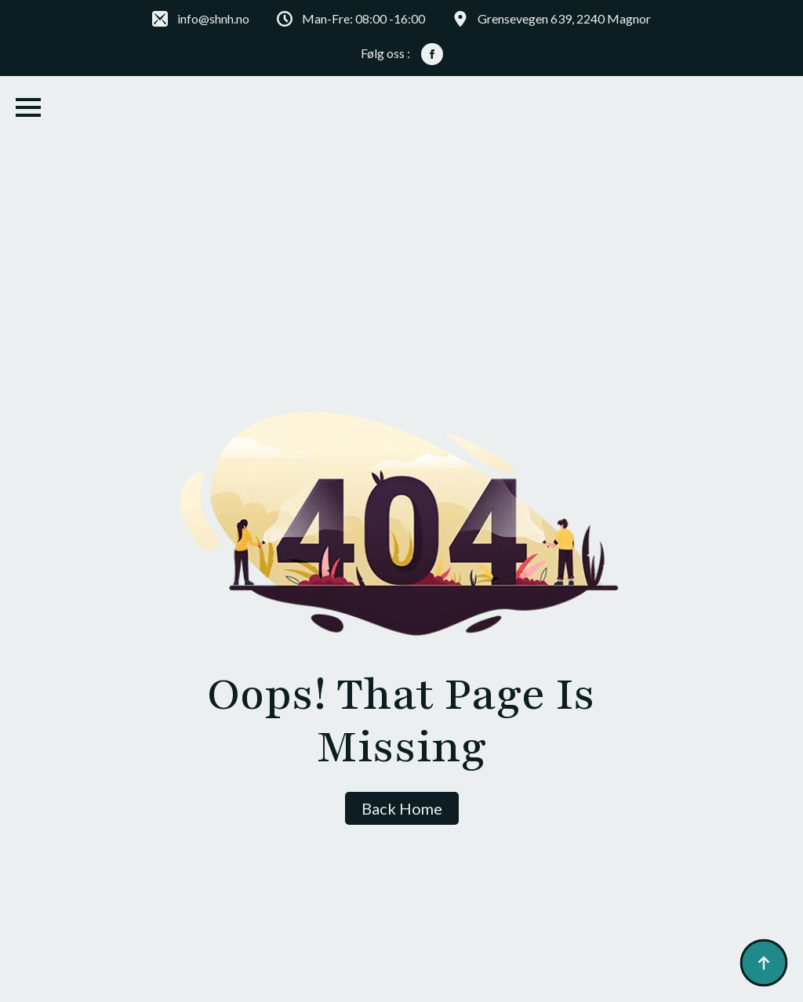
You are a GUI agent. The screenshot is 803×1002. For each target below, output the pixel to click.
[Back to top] (763, 962)
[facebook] (432, 54)
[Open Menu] (28, 107)
